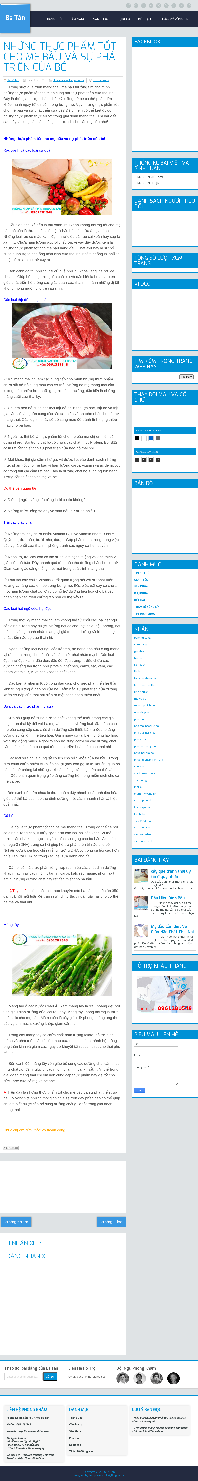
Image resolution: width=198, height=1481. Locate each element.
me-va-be (140, 698)
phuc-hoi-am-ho (144, 753)
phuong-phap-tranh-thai (149, 759)
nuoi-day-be (141, 712)
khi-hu (138, 671)
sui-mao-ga (141, 780)
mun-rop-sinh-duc (145, 705)
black (137, 438)
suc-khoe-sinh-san (145, 773)
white (144, 438)
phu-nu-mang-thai (63, 80)
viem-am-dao (142, 834)
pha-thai (139, 719)
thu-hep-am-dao (144, 800)
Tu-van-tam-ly (142, 820)
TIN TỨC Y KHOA (144, 613)
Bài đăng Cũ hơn (111, 1222)
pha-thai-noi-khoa (145, 732)
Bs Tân (15, 18)
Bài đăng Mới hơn (16, 1222)
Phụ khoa (123, 19)
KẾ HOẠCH (141, 600)
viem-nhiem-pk (143, 841)
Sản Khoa (75, 1431)
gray (158, 438)
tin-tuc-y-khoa (142, 807)
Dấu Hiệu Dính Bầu (168, 898)
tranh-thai (140, 814)
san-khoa (79, 80)
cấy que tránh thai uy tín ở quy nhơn (171, 874)
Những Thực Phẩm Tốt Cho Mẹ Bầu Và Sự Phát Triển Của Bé (62, 56)
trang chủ (53, 19)
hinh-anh (139, 658)
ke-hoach (140, 664)
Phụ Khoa (75, 1438)
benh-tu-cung (142, 637)
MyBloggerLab (117, 1475)
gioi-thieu (140, 651)
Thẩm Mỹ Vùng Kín (174, 19)
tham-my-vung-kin (145, 793)
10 (137, 459)
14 (151, 459)
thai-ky (138, 787)
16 (158, 459)
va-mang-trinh (143, 827)
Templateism (97, 1475)
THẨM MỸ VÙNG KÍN (147, 607)
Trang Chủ (76, 1417)
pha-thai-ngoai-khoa (146, 726)
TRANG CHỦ (141, 573)
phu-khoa (140, 739)
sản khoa (100, 19)
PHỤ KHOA (141, 593)
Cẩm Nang (77, 19)
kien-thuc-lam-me (145, 678)
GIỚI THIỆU (141, 580)
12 (144, 459)
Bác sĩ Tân (13, 80)
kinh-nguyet (141, 692)
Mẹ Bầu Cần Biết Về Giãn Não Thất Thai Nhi (172, 929)
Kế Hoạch (145, 19)
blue (151, 438)
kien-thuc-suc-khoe (145, 685)
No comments (101, 80)
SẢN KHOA (141, 586)
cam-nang (140, 644)
